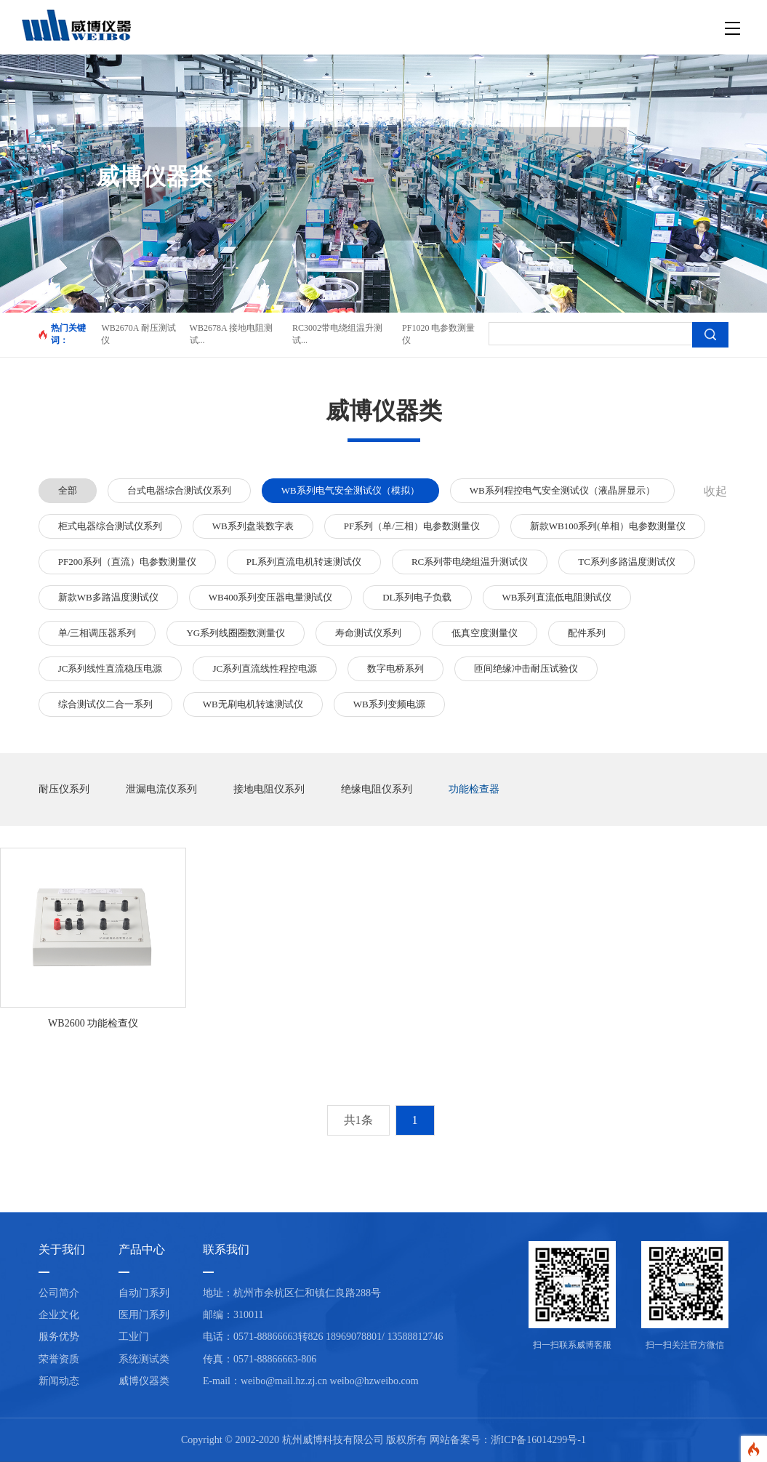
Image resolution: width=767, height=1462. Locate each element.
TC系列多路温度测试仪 (626, 561)
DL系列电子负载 (416, 597)
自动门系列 (144, 1293)
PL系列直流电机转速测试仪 (303, 561)
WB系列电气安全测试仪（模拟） (350, 490)
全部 (67, 490)
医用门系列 (144, 1314)
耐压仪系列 (64, 789)
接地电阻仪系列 (269, 789)
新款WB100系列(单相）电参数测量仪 (608, 526)
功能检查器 (474, 789)
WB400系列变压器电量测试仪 (270, 597)
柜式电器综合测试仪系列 (110, 526)
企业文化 (59, 1314)
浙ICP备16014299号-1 (538, 1439)
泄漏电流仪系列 (161, 789)
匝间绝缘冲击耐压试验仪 (526, 668)
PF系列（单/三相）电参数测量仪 (412, 526)
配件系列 (587, 632)
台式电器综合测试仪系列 (179, 490)
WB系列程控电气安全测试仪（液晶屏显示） (562, 490)
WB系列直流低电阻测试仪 (557, 597)
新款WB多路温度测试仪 (108, 597)
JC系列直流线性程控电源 (264, 668)
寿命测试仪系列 (368, 632)
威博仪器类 (144, 1380)
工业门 (134, 1336)
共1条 (358, 1120)
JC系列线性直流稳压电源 (110, 668)
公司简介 (59, 1293)
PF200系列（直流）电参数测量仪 (127, 561)
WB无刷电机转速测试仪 (253, 704)
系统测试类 (144, 1359)
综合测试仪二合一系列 (105, 704)
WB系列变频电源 (389, 704)
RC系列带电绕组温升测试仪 (469, 561)
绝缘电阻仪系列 (376, 789)
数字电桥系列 (395, 668)
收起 (715, 491)
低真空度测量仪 (484, 632)
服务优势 (59, 1336)
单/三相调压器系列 (97, 632)
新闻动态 (59, 1380)
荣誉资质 (59, 1359)
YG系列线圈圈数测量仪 (235, 632)
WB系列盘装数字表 (253, 526)
